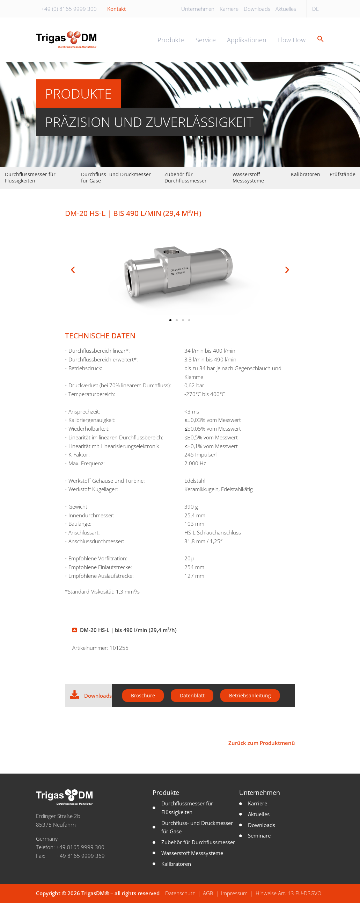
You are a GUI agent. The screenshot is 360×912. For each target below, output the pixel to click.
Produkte (170, 44)
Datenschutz (180, 902)
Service (206, 44)
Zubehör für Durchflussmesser (185, 186)
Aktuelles (285, 8)
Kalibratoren (305, 183)
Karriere (229, 8)
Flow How (292, 44)
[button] (318, 44)
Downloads (257, 8)
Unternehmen (197, 8)
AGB (208, 902)
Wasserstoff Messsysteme (248, 186)
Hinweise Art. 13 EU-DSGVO (288, 902)
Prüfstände (342, 183)
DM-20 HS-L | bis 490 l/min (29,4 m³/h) (128, 638)
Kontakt (116, 8)
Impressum (234, 902)
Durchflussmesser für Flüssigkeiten (30, 186)
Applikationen (246, 44)
